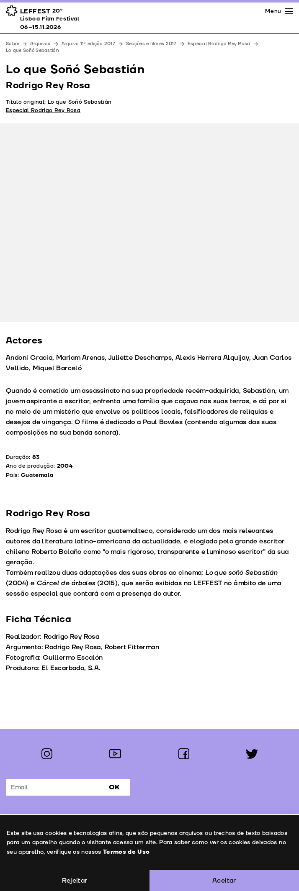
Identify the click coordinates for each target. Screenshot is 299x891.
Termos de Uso (126, 852)
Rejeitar (74, 880)
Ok (114, 787)
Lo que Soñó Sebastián (32, 50)
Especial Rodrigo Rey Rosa (219, 44)
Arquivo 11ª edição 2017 (88, 44)
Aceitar (224, 880)
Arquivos (40, 44)
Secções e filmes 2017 (151, 44)
